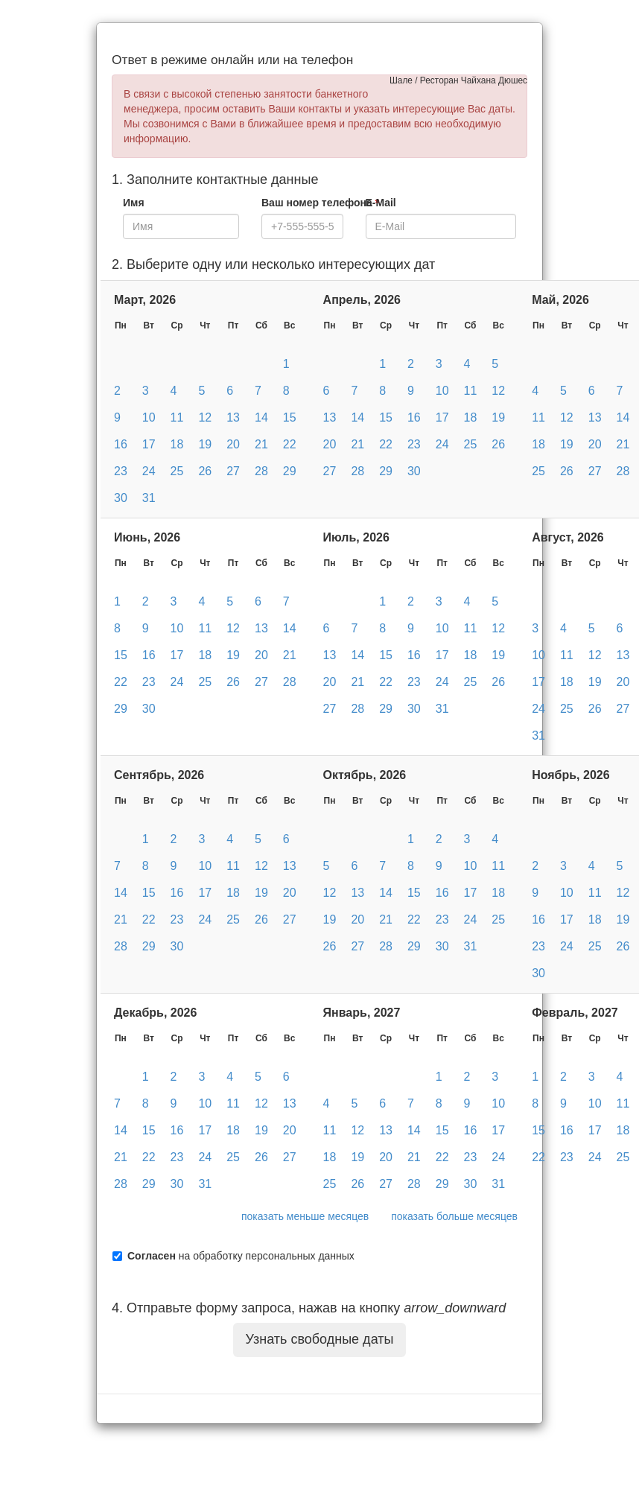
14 (261, 417)
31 (149, 498)
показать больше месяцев (454, 1216)
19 (205, 444)
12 (205, 417)
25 (177, 471)
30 (120, 498)
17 (149, 444)
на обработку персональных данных (241, 1256)
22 (289, 444)
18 (177, 444)
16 (120, 444)
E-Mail (381, 203)
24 (149, 471)
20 (233, 444)
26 (205, 471)
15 (289, 417)
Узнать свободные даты (320, 1339)
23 (120, 471)
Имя (133, 203)
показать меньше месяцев (305, 1216)
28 (261, 471)
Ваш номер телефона (320, 203)
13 (233, 417)
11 (177, 417)
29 (289, 471)
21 (261, 444)
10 (149, 417)
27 (233, 471)
